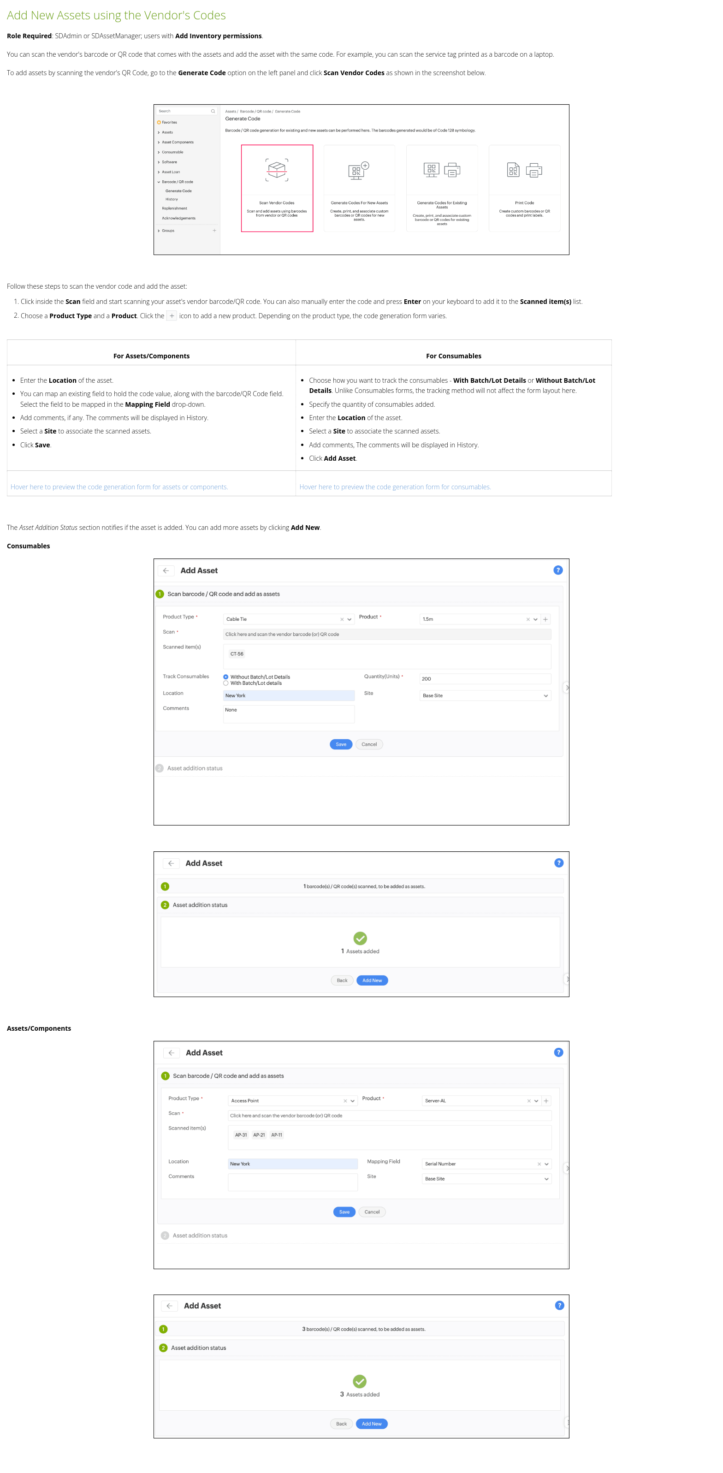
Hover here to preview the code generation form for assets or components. (119, 486)
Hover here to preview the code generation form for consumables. (395, 486)
